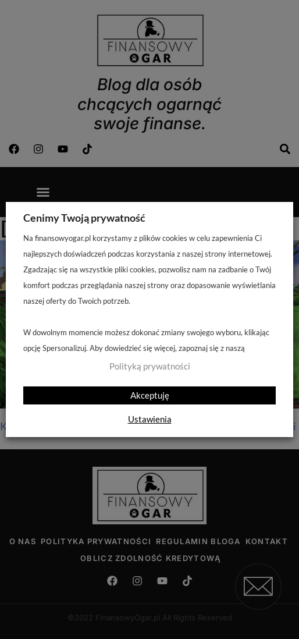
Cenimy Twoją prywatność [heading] (84, 217)
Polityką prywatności (149, 366)
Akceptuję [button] (149, 395)
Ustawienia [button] (150, 419)
